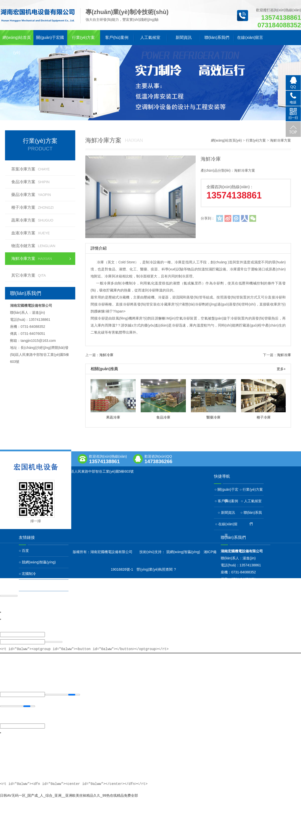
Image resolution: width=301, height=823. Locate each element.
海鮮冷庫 (106, 355)
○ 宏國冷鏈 (27, 585)
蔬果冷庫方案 (32, 220)
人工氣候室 (150, 37)
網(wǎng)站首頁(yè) (17, 40)
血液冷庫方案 (30, 233)
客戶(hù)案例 (116, 37)
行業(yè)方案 (83, 37)
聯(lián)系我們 (217, 37)
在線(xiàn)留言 (250, 37)
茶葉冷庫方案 (30, 169)
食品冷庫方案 (30, 182)
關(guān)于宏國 (50, 37)
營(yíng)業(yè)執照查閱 (154, 569)
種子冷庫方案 (32, 207)
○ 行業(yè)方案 (251, 489)
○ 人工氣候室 (251, 501)
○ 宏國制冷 (27, 574)
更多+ (281, 369)
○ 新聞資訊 (226, 512)
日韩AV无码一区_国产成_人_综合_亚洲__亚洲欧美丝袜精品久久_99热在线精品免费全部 (69, 795)
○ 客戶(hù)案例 (226, 501)
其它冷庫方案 (28, 275)
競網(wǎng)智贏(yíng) (183, 552)
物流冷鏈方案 (33, 246)
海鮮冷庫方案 (31, 258)
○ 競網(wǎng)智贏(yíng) (37, 562)
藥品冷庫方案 (31, 194)
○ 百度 (24, 551)
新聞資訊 (184, 37)
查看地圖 (25, 476)
